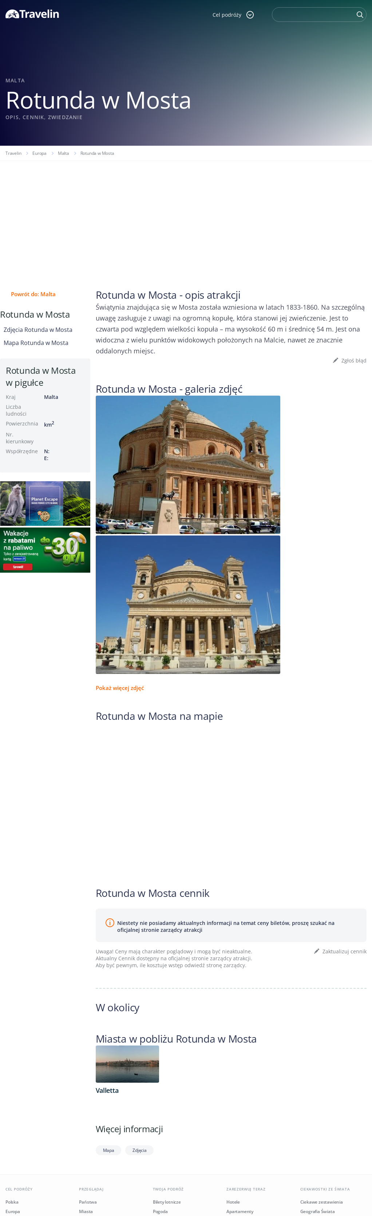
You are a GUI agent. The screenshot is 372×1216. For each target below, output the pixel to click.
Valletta (107, 1090)
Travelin (13, 153)
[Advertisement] (186, 216)
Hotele (233, 1202)
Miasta (86, 1211)
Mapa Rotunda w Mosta (36, 343)
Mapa (108, 1150)
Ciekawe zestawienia (321, 1202)
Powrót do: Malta (33, 294)
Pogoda (160, 1211)
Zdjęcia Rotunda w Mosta (38, 330)
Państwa (88, 1202)
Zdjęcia (139, 1150)
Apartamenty (239, 1211)
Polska (12, 1202)
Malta (63, 153)
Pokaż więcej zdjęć (120, 687)
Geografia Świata (317, 1211)
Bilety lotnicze (167, 1202)
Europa (39, 153)
